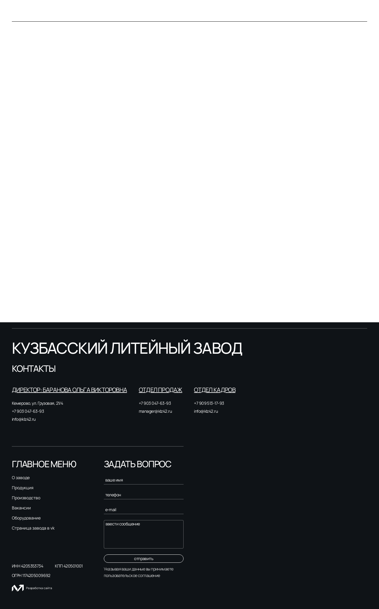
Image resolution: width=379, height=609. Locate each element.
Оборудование (26, 518)
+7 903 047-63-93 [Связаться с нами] (28, 411)
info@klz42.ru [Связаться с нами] (24, 419)
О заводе (21, 478)
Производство (26, 498)
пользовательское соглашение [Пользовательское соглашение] (132, 575)
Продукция (23, 488)
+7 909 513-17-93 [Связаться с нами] (209, 403)
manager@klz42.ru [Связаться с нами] (155, 411)
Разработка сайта (32, 588)
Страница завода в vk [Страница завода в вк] (33, 528)
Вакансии (21, 508)
